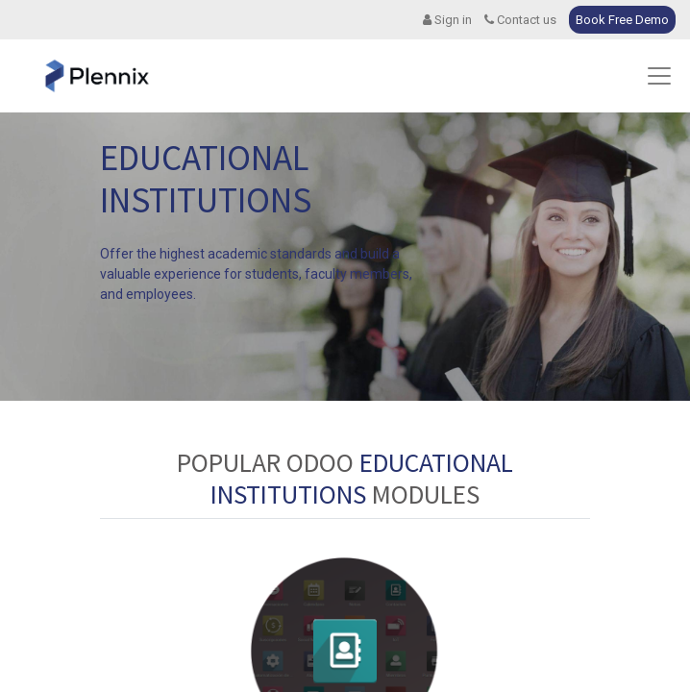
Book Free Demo (622, 19)
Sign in (447, 19)
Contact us (520, 19)
